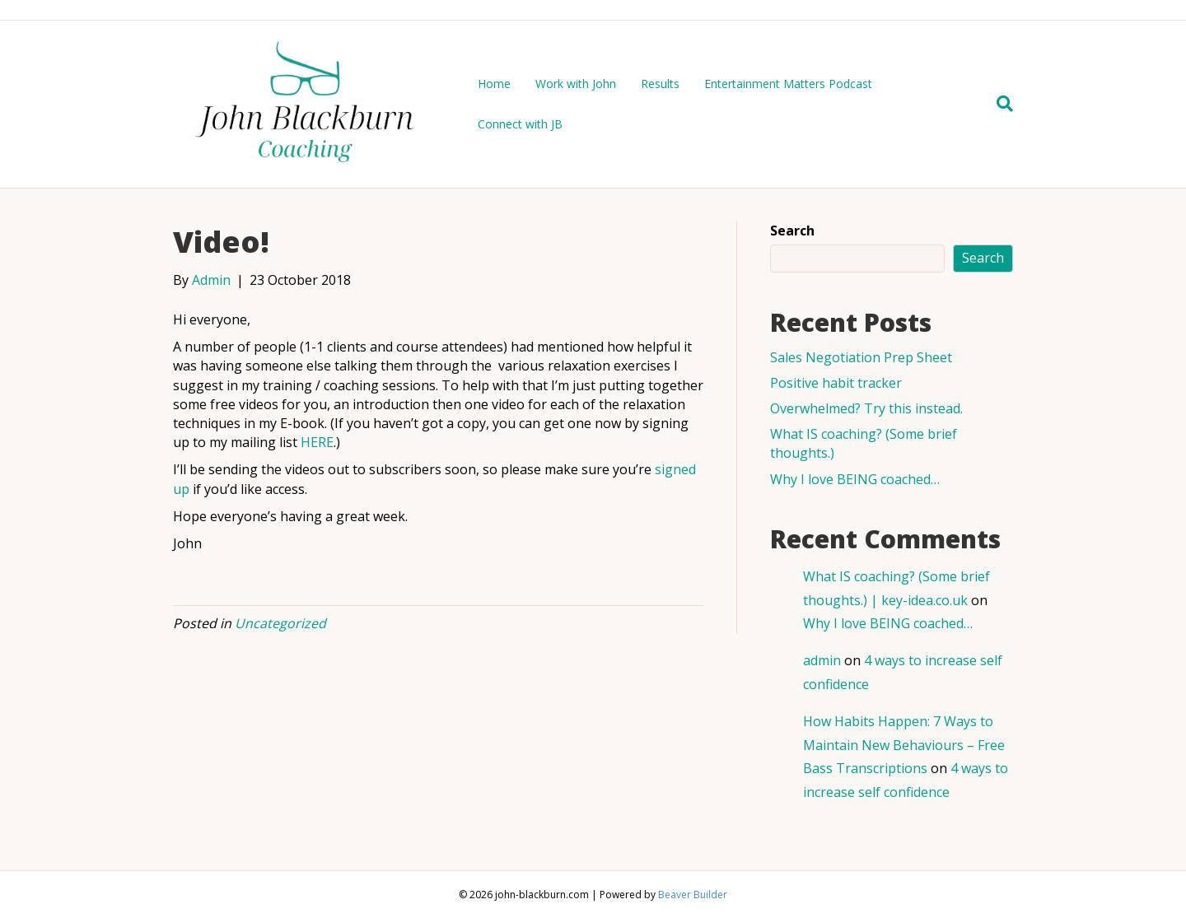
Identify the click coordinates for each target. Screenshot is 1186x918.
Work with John (575, 83)
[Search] (998, 104)
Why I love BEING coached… (855, 479)
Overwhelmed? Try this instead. (866, 408)
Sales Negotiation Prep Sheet (861, 357)
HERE (317, 442)
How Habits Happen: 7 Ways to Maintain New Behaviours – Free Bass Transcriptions (904, 745)
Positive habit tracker (836, 383)
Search (792, 230)
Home (494, 83)
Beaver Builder (692, 895)
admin (822, 660)
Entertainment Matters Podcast (788, 83)
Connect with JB (520, 124)
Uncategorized (280, 623)
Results (660, 83)
